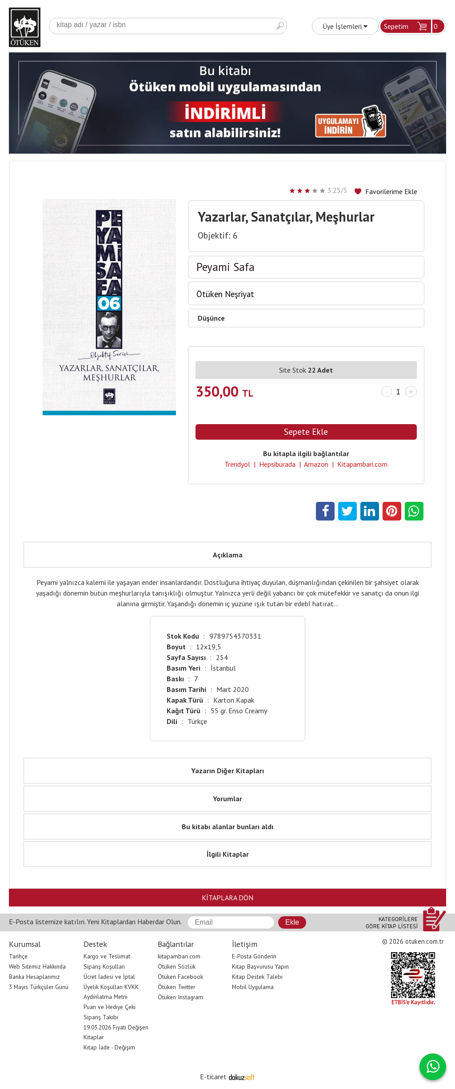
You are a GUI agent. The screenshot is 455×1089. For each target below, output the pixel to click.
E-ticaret (213, 1076)
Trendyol (237, 464)
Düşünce (211, 318)
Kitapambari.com (362, 464)
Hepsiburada (277, 464)
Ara (280, 26)
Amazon (316, 464)
